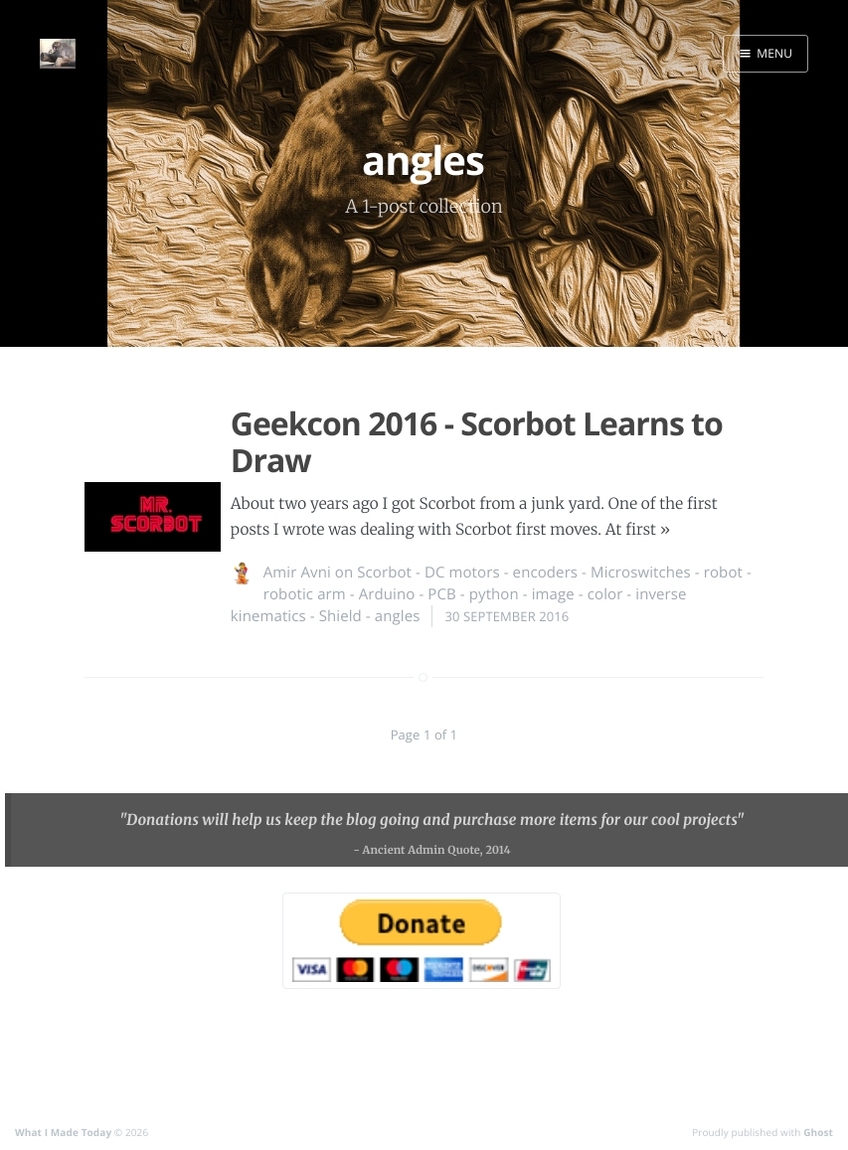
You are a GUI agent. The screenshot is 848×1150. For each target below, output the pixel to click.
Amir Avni (297, 572)
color (605, 594)
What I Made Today (63, 1132)
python (494, 594)
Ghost (818, 1132)
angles (398, 616)
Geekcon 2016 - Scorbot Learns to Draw (477, 442)
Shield (340, 616)
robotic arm (304, 594)
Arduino (387, 594)
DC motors (462, 572)
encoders (546, 572)
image (553, 594)
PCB (441, 594)
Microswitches (641, 572)
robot (723, 572)
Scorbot (384, 572)
